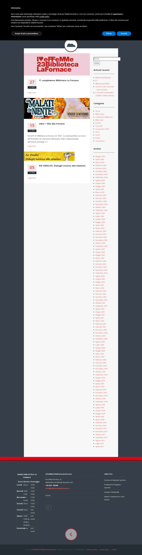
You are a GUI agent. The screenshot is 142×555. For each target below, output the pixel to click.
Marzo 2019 (99, 387)
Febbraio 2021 (100, 324)
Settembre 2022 (101, 273)
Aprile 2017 (99, 446)
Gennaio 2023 (100, 264)
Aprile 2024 (99, 225)
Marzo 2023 (99, 258)
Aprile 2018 (99, 416)
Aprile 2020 (99, 354)
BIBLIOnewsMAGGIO (103, 78)
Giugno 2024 (100, 219)
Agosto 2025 (100, 180)
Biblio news (99, 114)
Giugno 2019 (100, 378)
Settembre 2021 (101, 306)
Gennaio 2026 (100, 168)
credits (114, 549)
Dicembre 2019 (101, 366)
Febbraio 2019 (100, 390)
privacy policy (92, 549)
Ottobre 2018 (100, 398)
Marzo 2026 (99, 162)
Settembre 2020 (101, 339)
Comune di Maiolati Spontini (115, 480)
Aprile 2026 (99, 159)
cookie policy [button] (44, 17)
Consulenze (100, 141)
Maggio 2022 (100, 282)
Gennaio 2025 (100, 198)
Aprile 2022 (99, 285)
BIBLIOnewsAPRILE (102, 83)
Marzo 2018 (99, 419)
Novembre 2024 (101, 204)
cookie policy (104, 549)
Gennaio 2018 (100, 425)
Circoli (97, 135)
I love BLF (99, 126)
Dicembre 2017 (101, 428)
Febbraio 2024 (100, 231)
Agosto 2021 (100, 309)
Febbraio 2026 (100, 165)
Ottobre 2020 (100, 336)
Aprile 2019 (99, 384)
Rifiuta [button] (109, 34)
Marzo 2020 (99, 357)
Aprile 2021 (99, 318)
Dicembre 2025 (101, 171)
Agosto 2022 (100, 276)
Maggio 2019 (100, 381)
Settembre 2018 (101, 401)
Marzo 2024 (99, 228)
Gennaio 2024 (100, 234)
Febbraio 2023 (100, 261)
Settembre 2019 (101, 375)
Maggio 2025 (100, 186)
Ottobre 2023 (100, 243)
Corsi (97, 132)
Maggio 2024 (100, 222)
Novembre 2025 (101, 174)
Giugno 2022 (100, 279)
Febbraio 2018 (100, 422)
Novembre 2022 (101, 270)
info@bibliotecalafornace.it (57, 488)
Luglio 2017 (99, 443)
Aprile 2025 (99, 189)
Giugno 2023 (100, 252)
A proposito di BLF (102, 129)
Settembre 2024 (101, 210)
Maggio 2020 (100, 351)
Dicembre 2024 (101, 201)
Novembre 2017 (101, 431)
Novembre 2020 (101, 333)
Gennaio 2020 (100, 363)
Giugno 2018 (100, 410)
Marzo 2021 (99, 321)
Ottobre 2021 (100, 303)
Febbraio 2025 (100, 195)
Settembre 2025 (101, 177)
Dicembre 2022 (101, 267)
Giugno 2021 (100, 312)
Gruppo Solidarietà (111, 492)
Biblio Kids (99, 120)
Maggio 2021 (100, 315)
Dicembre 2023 (101, 237)
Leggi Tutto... (32, 92)
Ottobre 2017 (100, 434)
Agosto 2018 (100, 404)
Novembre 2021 (101, 300)
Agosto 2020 (100, 342)
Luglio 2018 (99, 407)
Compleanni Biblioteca (103, 117)
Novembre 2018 (101, 396)
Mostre (98, 123)
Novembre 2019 (101, 369)
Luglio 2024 (99, 216)
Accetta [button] (124, 34)
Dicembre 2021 (101, 297)
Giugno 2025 (100, 183)
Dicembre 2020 (101, 330)
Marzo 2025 (99, 192)
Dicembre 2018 (101, 393)
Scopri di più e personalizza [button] (26, 34)
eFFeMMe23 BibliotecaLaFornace (44, 549)
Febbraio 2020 (100, 360)
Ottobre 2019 (100, 372)
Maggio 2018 (100, 413)
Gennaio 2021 (100, 327)
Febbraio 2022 (100, 291)
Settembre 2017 (101, 437)
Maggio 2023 (100, 255)
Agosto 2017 (100, 440)
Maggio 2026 (100, 156)
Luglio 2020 (99, 345)
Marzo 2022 (99, 288)
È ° (96, 80)
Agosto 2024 (100, 213)
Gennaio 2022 (100, 294)
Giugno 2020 (100, 348)
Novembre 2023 (101, 240)
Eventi (97, 138)
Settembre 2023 (101, 246)
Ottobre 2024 (100, 207)
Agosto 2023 (100, 249)
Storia (97, 111)
